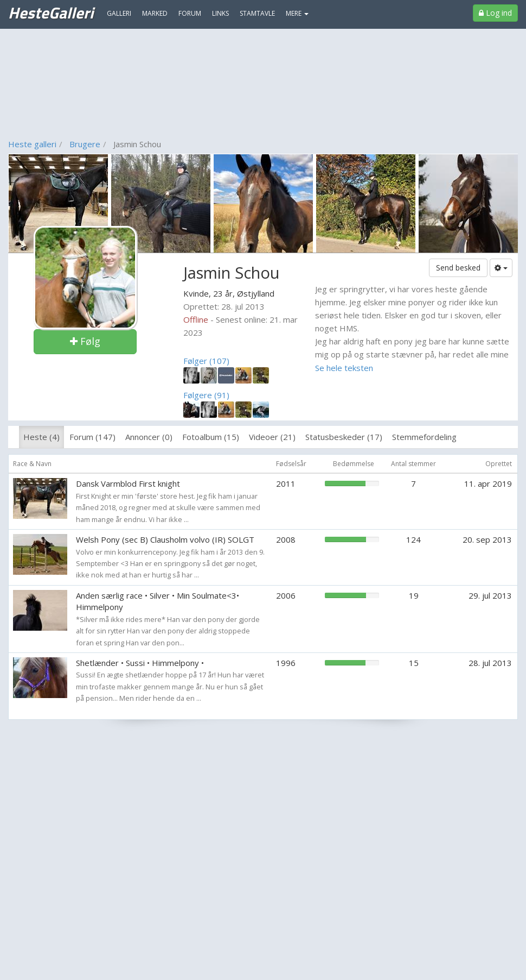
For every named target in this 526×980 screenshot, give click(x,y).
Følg (85, 341)
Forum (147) (92, 436)
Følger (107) (206, 360)
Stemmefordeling (424, 436)
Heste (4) (41, 436)
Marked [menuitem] (155, 13)
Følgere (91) (206, 395)
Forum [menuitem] (189, 13)
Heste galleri (32, 144)
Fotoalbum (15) (210, 436)
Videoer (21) (272, 436)
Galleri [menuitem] (119, 13)
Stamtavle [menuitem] (257, 13)
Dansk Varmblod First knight (128, 483)
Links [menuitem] (220, 13)
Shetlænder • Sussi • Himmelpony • (140, 662)
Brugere (84, 144)
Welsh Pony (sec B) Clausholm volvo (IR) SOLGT (165, 539)
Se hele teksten (344, 367)
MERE (297, 13)
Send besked (458, 267)
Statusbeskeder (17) (343, 436)
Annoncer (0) (148, 436)
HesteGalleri (50, 12)
